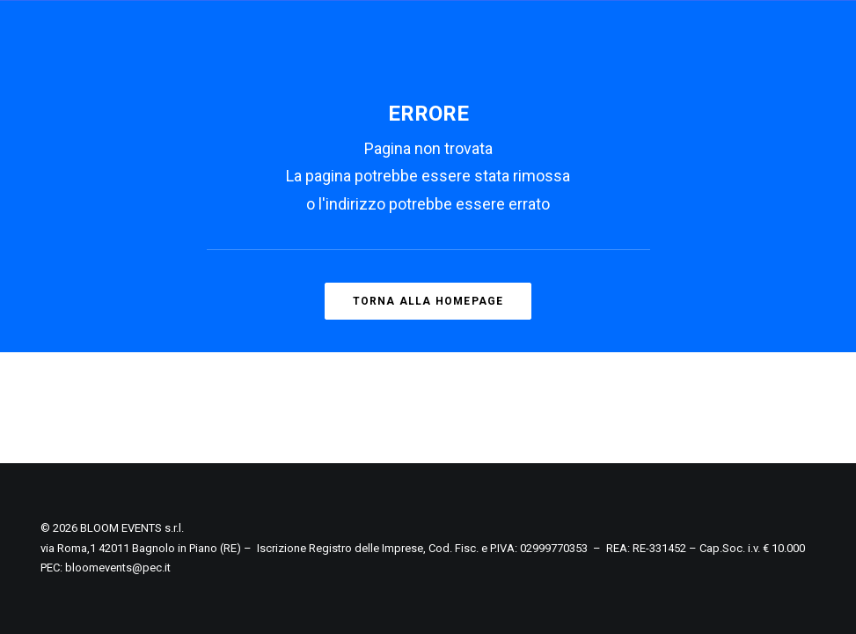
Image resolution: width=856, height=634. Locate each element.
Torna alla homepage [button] (428, 301)
